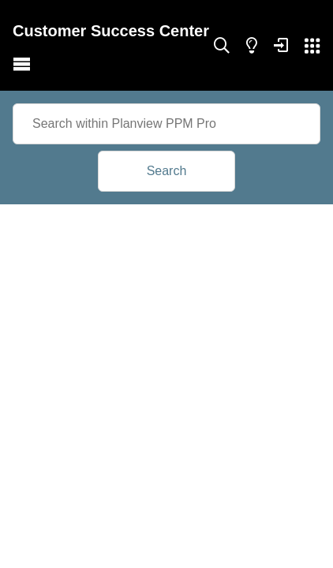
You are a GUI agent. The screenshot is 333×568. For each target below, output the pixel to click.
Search (167, 171)
